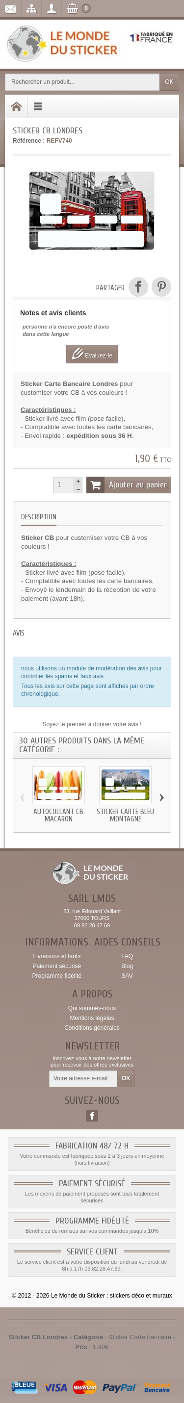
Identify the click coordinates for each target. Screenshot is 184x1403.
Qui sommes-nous (92, 1008)
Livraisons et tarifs (56, 956)
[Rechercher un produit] (82, 82)
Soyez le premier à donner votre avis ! (91, 724)
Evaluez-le (92, 354)
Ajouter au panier (126, 485)
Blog (127, 966)
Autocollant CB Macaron (58, 815)
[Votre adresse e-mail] (83, 1079)
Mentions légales (92, 1018)
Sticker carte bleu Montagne (125, 815)
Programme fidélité (56, 975)
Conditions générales (92, 1027)
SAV (127, 975)
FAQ (127, 956)
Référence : (29, 140)
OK (169, 81)
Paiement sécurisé (56, 966)
